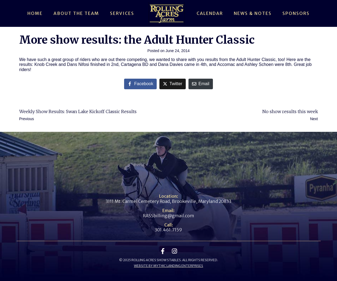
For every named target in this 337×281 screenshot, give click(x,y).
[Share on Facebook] (140, 84)
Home (35, 13)
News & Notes (253, 13)
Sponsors (296, 13)
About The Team (76, 13)
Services (122, 13)
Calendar (210, 13)
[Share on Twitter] (172, 84)
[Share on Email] (200, 84)
